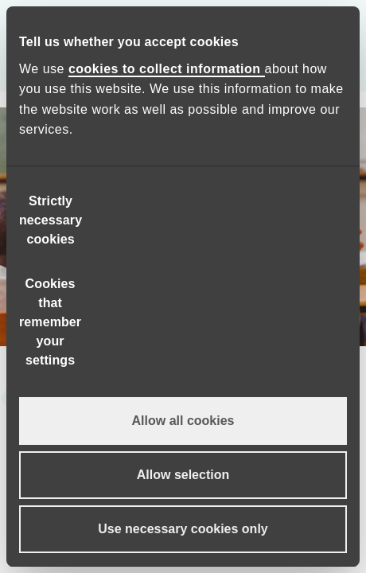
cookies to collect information (166, 69)
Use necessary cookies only (182, 529)
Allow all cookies (183, 420)
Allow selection (183, 474)
